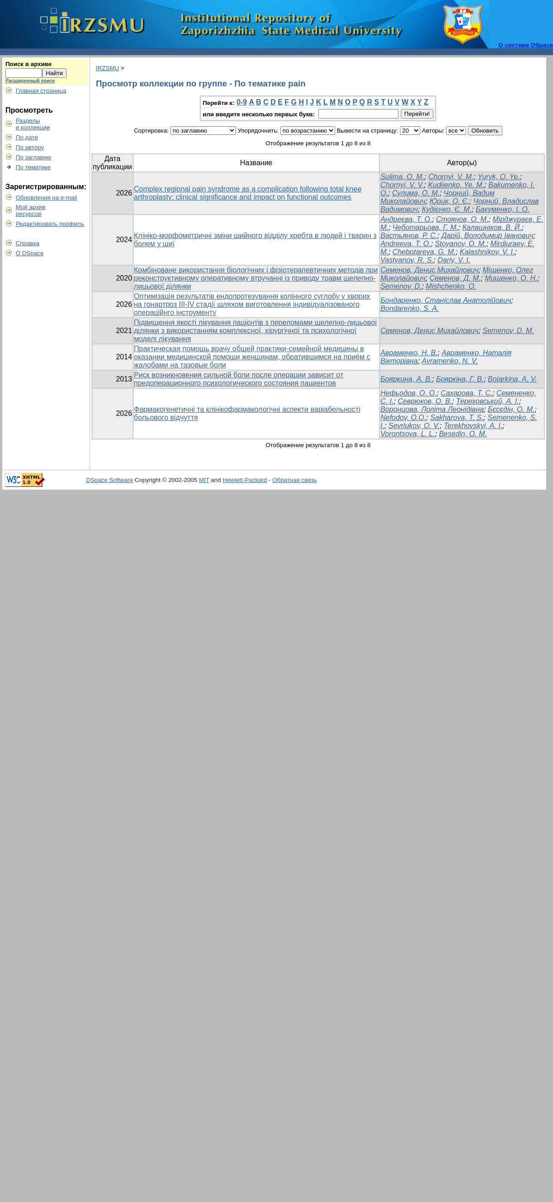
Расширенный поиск (30, 80)
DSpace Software (109, 480)
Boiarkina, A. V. (512, 379)
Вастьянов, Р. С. (409, 235)
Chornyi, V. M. (451, 177)
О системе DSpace (525, 45)
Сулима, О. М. (416, 193)
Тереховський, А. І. (487, 401)
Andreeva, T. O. (405, 244)
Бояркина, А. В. (406, 379)
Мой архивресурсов (31, 210)
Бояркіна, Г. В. (460, 379)
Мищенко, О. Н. (511, 278)
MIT (204, 480)
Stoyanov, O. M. (460, 244)
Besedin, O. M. (463, 434)
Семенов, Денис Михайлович (429, 270)
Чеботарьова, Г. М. (425, 227)
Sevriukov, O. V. (414, 425)
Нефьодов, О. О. (408, 393)
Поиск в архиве (28, 64)
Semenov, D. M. (508, 330)
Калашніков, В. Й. (492, 227)
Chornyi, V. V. (402, 185)
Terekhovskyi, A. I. (473, 425)
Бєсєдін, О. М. (511, 409)
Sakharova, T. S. (457, 417)
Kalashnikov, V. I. (487, 252)
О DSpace (30, 253)
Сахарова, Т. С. (466, 393)
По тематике (33, 167)
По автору (30, 147)
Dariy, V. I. (454, 260)
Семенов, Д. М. (455, 278)
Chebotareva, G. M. (424, 252)
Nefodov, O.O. (403, 417)
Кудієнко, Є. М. (447, 209)
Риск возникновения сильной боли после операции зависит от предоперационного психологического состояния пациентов (238, 379)
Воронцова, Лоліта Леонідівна (432, 409)
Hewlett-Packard (245, 480)
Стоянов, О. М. (462, 219)
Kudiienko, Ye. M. (456, 185)
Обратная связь (294, 480)
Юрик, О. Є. (449, 201)
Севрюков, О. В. (425, 401)
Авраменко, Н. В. (409, 353)
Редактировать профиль (50, 223)
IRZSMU (107, 68)
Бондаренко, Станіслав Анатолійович (445, 300)
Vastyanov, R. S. (406, 260)
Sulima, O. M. (402, 177)
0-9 (241, 102)
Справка (27, 243)
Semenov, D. (401, 286)
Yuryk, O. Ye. (499, 177)
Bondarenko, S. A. (409, 308)
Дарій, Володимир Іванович (488, 235)
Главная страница (41, 90)
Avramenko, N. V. (450, 361)
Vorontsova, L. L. (407, 434)
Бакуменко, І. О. (502, 209)
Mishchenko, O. (451, 286)
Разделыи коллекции (33, 124)
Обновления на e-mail (46, 197)
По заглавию (34, 157)
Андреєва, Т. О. (406, 219)
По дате (27, 137)
